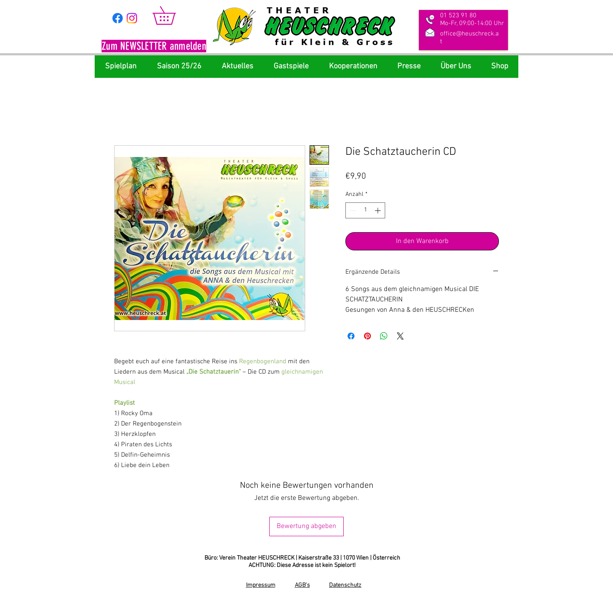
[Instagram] (132, 18)
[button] (154, 47)
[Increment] (378, 210)
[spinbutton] (365, 210)
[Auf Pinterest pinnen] (367, 336)
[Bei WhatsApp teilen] (384, 336)
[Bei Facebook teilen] (351, 336)
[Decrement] (352, 210)
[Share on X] (400, 336)
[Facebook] (118, 18)
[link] (173, 15)
